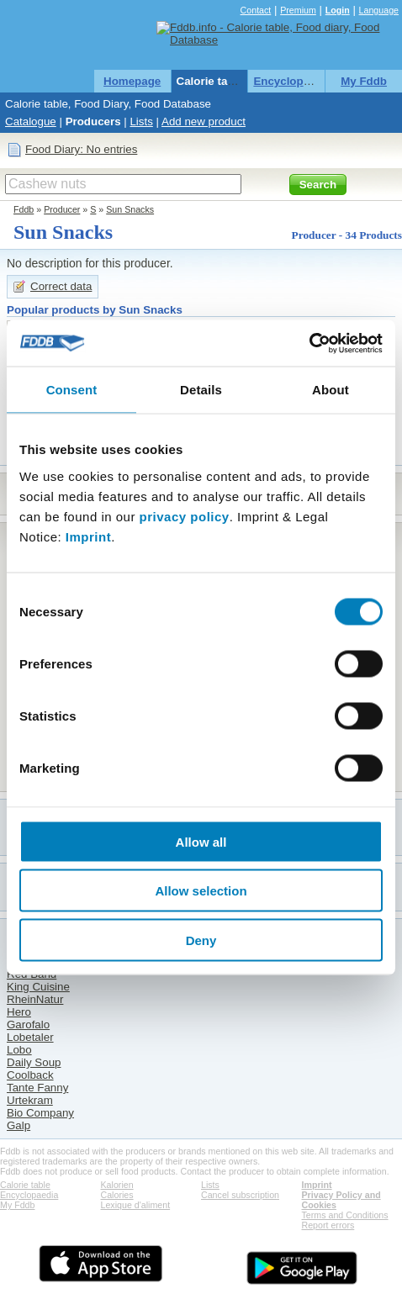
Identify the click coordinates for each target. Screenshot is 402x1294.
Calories (117, 1195)
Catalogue (30, 121)
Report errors (328, 1225)
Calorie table (210, 81)
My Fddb (364, 81)
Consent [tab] (72, 390)
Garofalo (28, 1024)
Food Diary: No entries (81, 149)
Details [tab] (201, 390)
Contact (256, 10)
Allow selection (200, 891)
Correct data (61, 286)
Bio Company (40, 1113)
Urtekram (30, 1100)
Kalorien (117, 1185)
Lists (141, 121)
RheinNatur (35, 999)
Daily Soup (34, 1062)
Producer (62, 209)
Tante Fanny (37, 1087)
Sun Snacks (130, 209)
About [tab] (330, 390)
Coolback (30, 1075)
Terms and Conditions (345, 1215)
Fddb (23, 209)
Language (379, 10)
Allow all (201, 841)
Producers (93, 121)
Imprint (88, 536)
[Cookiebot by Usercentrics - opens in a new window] (309, 343)
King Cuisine (38, 986)
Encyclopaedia (292, 81)
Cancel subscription (240, 1195)
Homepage (132, 81)
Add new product (203, 121)
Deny (201, 939)
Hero (19, 1012)
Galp (18, 1125)
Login (337, 10)
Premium (298, 10)
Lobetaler (30, 1037)
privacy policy (185, 516)
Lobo (19, 1049)
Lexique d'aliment (136, 1205)
